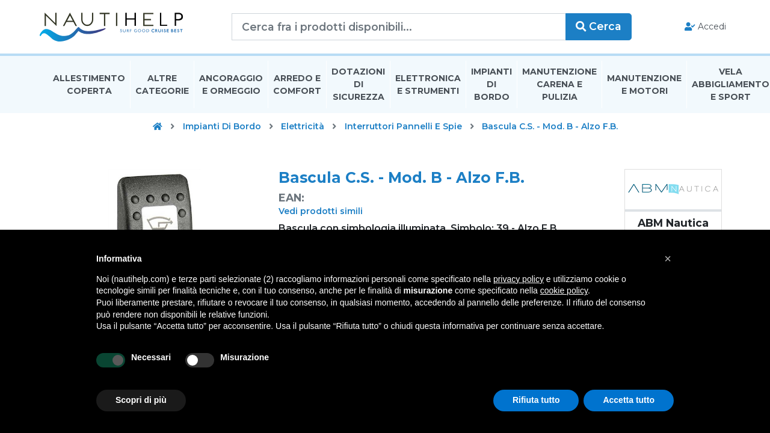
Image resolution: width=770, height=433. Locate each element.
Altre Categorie (162, 86)
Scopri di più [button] (141, 400)
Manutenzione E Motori (644, 86)
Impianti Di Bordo (491, 87)
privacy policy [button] (518, 279)
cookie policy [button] (564, 290)
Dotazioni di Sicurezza (358, 87)
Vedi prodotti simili (321, 213)
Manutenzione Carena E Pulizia (559, 87)
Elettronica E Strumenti (428, 86)
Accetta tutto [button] (628, 400)
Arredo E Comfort (297, 86)
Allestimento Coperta (89, 86)
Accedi (697, 27)
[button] (667, 258)
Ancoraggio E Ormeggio (231, 86)
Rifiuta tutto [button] (536, 400)
